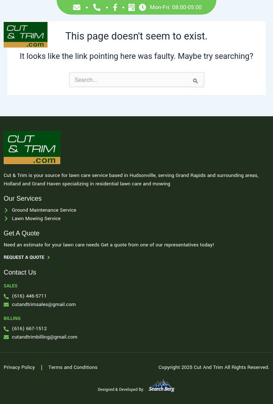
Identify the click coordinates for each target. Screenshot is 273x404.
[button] (260, 35)
